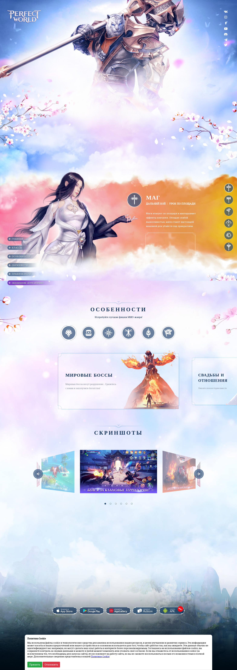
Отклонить (51, 664)
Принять (34, 664)
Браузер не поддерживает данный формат (170, 247)
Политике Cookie (100, 656)
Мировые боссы (89, 375)
